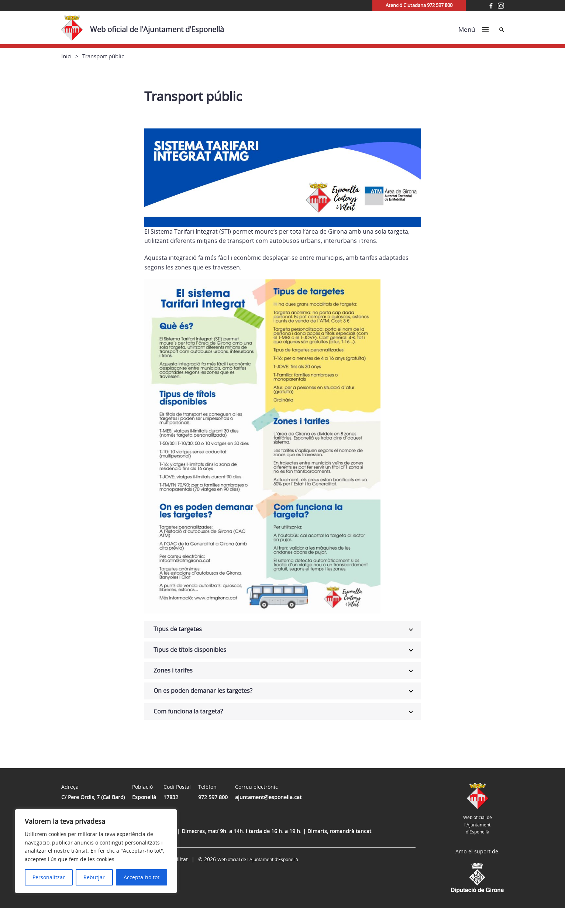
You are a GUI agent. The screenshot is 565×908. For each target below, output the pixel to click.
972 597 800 (213, 797)
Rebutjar (94, 877)
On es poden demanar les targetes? (203, 691)
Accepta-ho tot (141, 877)
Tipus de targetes (178, 629)
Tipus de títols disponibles (190, 650)
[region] (96, 851)
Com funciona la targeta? (188, 711)
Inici (66, 56)
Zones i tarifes (173, 670)
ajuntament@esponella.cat (268, 797)
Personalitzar (48, 877)
